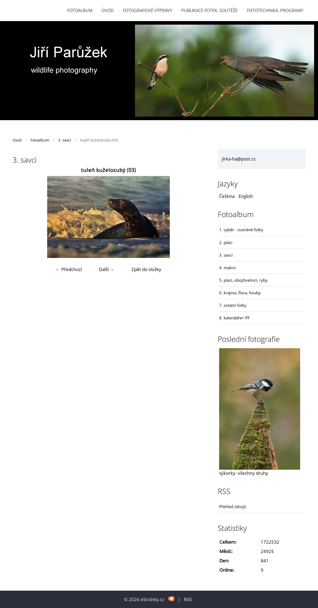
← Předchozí (69, 269)
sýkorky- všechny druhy (243, 473)
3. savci (64, 140)
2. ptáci (225, 242)
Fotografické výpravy (147, 10)
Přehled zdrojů (232, 506)
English (246, 196)
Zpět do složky (146, 269)
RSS (188, 599)
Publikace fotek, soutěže (209, 10)
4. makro (227, 267)
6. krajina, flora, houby (240, 292)
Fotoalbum (79, 10)
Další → (106, 269)
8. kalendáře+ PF (234, 317)
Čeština (227, 196)
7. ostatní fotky (233, 305)
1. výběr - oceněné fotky (241, 229)
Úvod (108, 10)
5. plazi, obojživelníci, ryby (243, 280)
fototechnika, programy (275, 10)
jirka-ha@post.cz (239, 159)
